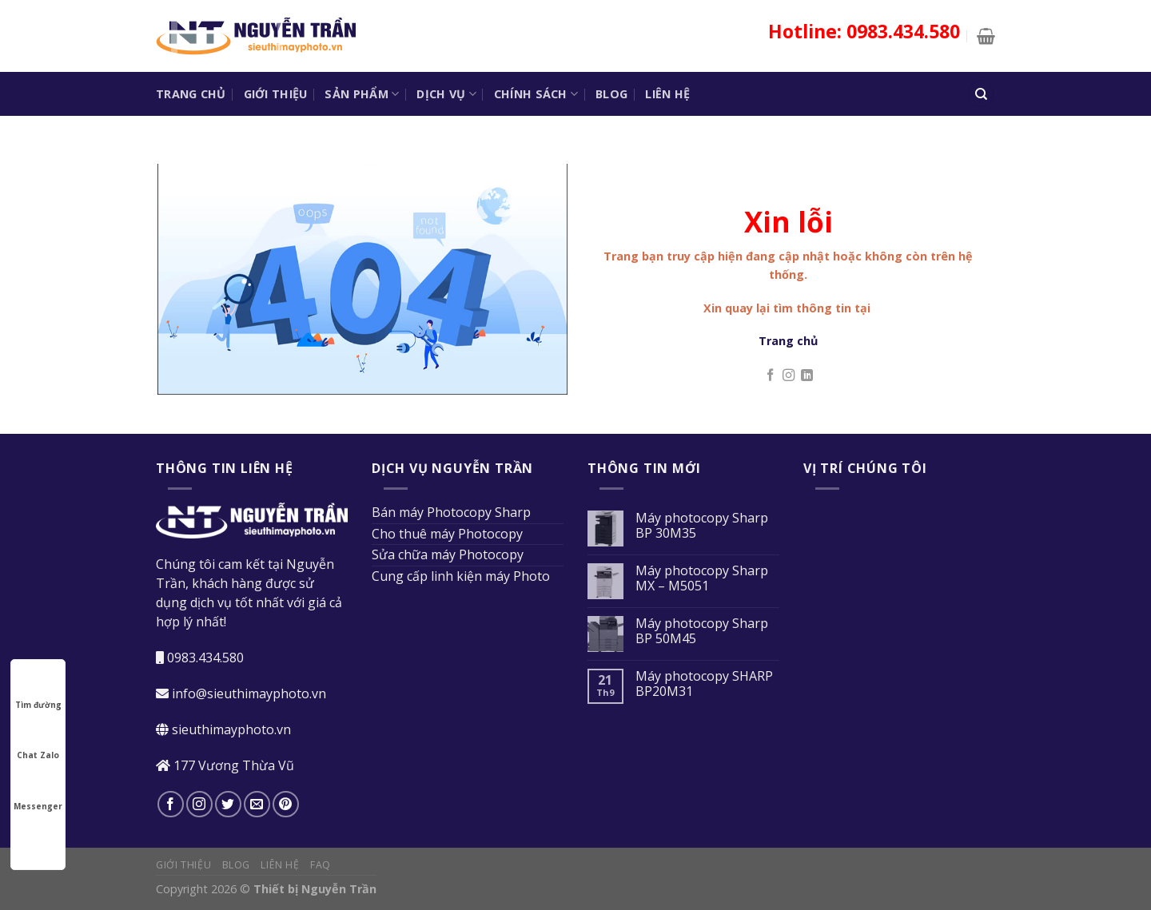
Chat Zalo (38, 741)
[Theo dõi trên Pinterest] (286, 804)
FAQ (320, 865)
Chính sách (536, 94)
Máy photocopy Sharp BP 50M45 (701, 631)
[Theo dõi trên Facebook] (770, 376)
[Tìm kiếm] (981, 94)
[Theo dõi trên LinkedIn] (807, 376)
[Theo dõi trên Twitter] (228, 804)
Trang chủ (191, 93)
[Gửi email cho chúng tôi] (257, 804)
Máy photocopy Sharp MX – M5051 (701, 578)
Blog (611, 93)
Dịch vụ (446, 94)
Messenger (38, 792)
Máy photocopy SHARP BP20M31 (704, 684)
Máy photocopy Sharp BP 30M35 (701, 526)
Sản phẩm (362, 94)
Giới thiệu (276, 93)
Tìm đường (38, 690)
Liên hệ (667, 93)
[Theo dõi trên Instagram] (789, 376)
